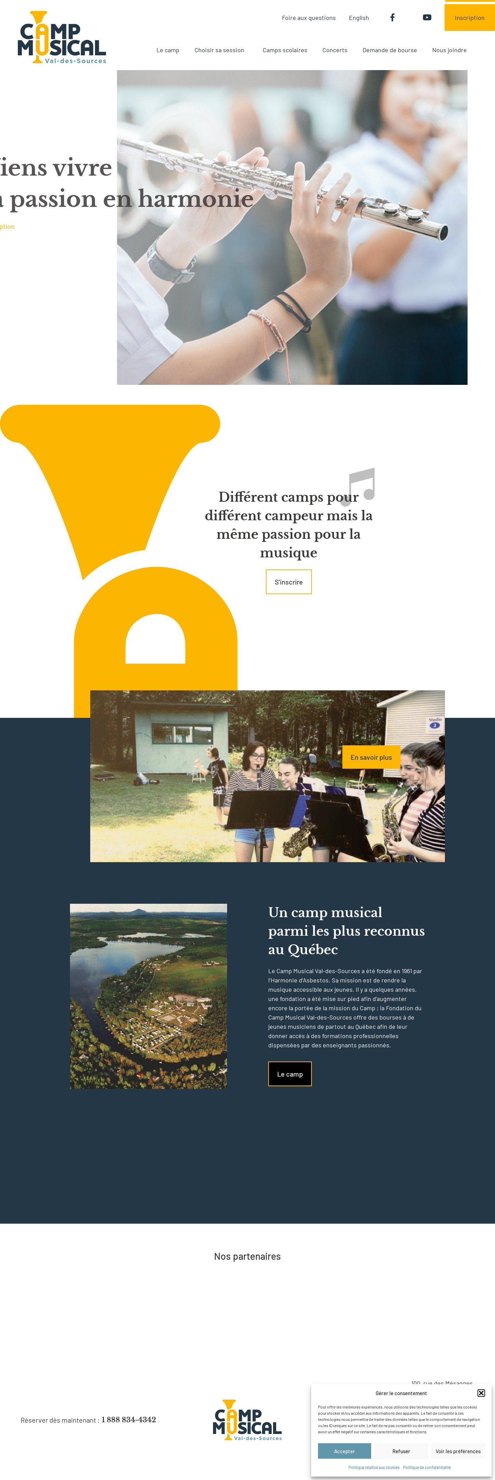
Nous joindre (449, 50)
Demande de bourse (390, 50)
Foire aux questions (309, 17)
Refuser (401, 1451)
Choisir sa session (221, 50)
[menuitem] (359, 17)
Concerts (334, 50)
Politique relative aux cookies (374, 1467)
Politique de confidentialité (427, 1467)
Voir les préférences (458, 1451)
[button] (481, 1393)
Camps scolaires (285, 50)
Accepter (344, 1451)
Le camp (167, 50)
